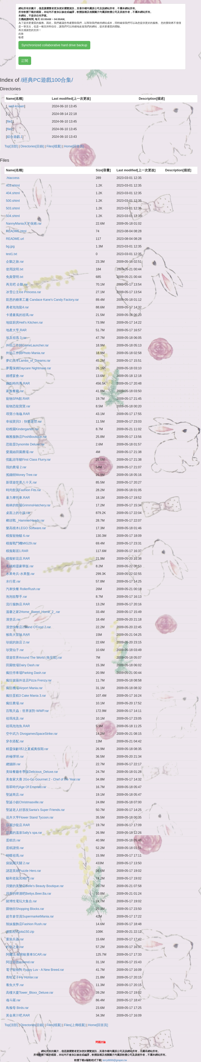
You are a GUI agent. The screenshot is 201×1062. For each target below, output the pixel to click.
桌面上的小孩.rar (18, 513)
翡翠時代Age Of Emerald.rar (26, 787)
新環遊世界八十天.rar (21, 482)
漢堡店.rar (13, 619)
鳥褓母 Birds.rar (17, 1008)
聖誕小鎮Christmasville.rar (24, 802)
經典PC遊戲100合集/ (47, 80)
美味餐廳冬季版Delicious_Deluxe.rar (32, 772)
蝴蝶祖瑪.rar (15, 855)
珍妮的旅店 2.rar (18, 642)
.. (8, 114)
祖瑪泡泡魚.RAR (18, 726)
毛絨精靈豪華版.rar (19, 566)
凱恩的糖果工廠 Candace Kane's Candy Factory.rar (42, 299)
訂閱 (25, 61)
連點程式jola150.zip (20, 931)
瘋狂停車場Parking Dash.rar (26, 673)
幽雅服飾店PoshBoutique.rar (26, 437)
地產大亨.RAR (16, 330)
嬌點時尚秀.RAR (18, 383)
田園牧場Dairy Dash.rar (22, 665)
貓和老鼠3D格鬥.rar (20, 878)
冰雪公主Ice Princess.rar (23, 292)
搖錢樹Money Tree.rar (21, 475)
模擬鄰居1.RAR (17, 551)
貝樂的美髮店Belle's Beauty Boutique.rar (35, 886)
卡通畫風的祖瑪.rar (19, 315)
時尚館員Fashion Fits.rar (23, 490)
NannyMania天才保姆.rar (24, 223)
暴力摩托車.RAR (18, 497)
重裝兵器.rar (15, 939)
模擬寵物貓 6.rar (18, 536)
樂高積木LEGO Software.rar (26, 528)
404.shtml (13, 193)
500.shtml (13, 201)
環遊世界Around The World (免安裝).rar (34, 657)
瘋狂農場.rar (15, 703)
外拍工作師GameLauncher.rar (27, 345)
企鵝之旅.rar (15, 261)
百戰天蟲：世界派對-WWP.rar (27, 711)
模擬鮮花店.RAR (18, 558)
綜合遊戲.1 (15, 137)
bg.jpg (10, 246)
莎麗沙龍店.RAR (18, 825)
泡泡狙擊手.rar (16, 596)
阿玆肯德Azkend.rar (20, 962)
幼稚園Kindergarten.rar (22, 429)
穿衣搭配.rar (15, 741)
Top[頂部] (11, 146)
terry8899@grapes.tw (115, 1060)
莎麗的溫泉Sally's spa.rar (24, 832)
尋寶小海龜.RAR (18, 414)
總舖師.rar (13, 764)
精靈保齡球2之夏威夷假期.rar (27, 749)
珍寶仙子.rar (15, 650)
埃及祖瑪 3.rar (16, 338)
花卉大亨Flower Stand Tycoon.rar (29, 817)
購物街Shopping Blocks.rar (25, 909)
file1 (10, 121)
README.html (16, 231)
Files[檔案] (54, 146)
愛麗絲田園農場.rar (19, 452)
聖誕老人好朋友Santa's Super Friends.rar (35, 810)
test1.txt (11, 254)
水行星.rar (13, 581)
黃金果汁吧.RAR (18, 1015)
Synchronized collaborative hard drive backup (54, 45)
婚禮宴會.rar (15, 376)
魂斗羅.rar (13, 1000)
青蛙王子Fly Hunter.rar (22, 977)
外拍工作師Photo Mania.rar (25, 353)
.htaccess (12, 178)
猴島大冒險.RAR (18, 635)
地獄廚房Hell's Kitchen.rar (24, 322)
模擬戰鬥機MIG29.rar (21, 543)
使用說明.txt (14, 269)
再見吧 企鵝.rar (17, 284)
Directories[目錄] (32, 146)
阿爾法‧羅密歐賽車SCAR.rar (26, 954)
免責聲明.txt (14, 277)
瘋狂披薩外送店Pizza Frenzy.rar (29, 680)
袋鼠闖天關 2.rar (18, 863)
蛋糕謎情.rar (15, 848)
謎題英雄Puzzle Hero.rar (23, 871)
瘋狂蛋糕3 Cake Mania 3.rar (26, 695)
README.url (15, 239)
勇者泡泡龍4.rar (17, 307)
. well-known (15, 106)
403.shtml (13, 185)
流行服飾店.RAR (18, 604)
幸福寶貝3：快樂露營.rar (24, 421)
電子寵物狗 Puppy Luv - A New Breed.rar (35, 970)
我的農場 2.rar (16, 467)
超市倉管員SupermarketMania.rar (30, 916)
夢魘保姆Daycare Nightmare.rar (28, 368)
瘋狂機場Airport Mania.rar (24, 688)
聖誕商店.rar (15, 794)
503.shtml (13, 208)
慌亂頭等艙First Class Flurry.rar (28, 459)
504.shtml (13, 216)
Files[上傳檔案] (75, 1025)
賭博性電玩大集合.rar (21, 901)
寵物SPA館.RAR (17, 398)
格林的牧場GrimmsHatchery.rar (28, 505)
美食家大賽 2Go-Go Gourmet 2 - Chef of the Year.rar (43, 779)
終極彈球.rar (15, 756)
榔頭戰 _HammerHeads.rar (25, 520)
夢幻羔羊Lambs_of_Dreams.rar (28, 360)
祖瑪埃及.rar (15, 718)
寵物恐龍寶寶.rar (18, 406)
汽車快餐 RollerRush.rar (23, 589)
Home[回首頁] (74, 146)
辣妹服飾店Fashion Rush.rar (26, 924)
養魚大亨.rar (15, 985)
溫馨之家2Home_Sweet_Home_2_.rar (33, 612)
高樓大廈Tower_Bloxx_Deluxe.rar (29, 992)
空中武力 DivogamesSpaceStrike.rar (32, 733)
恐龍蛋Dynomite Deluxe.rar (25, 444)
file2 (10, 129)
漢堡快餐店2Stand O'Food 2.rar (28, 627)
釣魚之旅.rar (15, 947)
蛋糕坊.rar (13, 840)
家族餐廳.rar (15, 391)
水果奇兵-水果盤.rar (20, 574)
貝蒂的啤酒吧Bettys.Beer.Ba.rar (28, 893)
